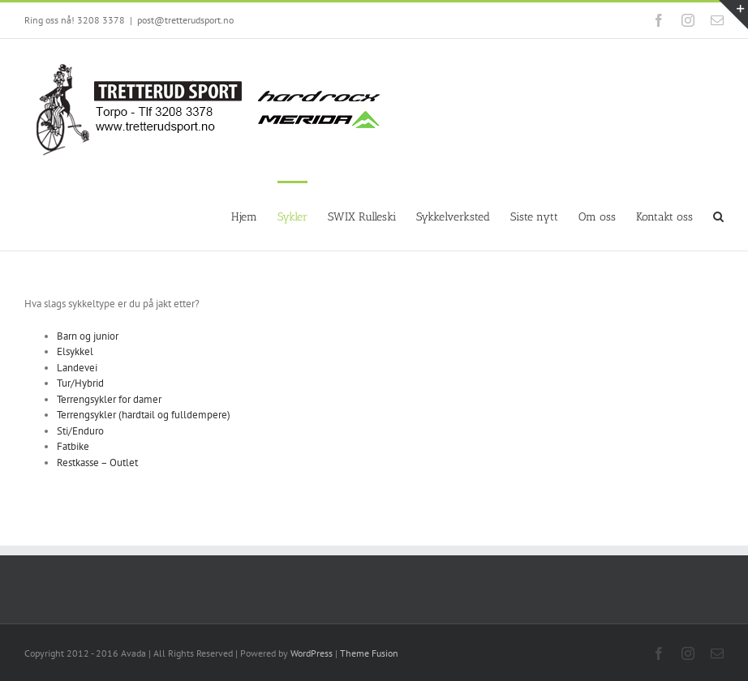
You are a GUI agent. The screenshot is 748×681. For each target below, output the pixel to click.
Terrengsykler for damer (109, 399)
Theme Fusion (369, 653)
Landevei (77, 368)
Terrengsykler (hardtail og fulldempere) (143, 415)
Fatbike (73, 446)
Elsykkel (75, 351)
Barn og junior (87, 336)
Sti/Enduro (80, 431)
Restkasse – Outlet (97, 462)
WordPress (311, 653)
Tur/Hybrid (80, 383)
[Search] (718, 216)
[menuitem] (254, 216)
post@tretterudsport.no (185, 20)
